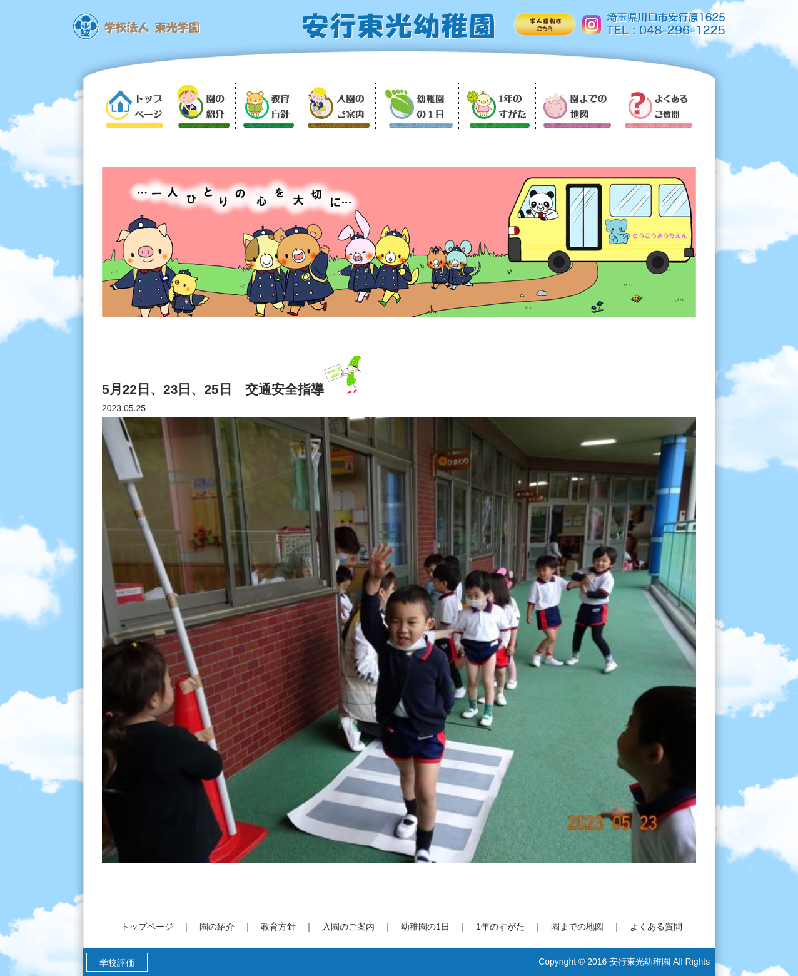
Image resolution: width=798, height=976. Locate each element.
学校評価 (116, 963)
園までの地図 (577, 927)
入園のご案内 (348, 927)
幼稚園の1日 (425, 927)
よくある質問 (656, 927)
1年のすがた (500, 927)
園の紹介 (217, 927)
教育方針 (278, 927)
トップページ (147, 927)
